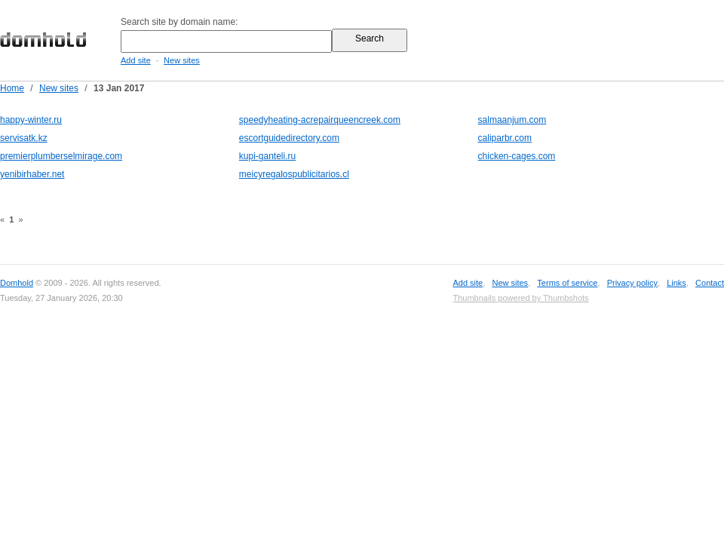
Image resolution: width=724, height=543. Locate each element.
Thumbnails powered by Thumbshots (520, 297)
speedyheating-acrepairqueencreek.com (319, 120)
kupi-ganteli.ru (267, 156)
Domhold (16, 282)
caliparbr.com (505, 138)
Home (12, 88)
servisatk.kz (24, 138)
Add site (136, 60)
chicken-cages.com (517, 156)
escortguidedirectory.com (289, 138)
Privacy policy (632, 282)
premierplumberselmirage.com (61, 156)
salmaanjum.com (512, 120)
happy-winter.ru (31, 120)
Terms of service (567, 282)
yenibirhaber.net (32, 174)
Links (676, 282)
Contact (709, 282)
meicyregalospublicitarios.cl (294, 174)
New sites (182, 60)
